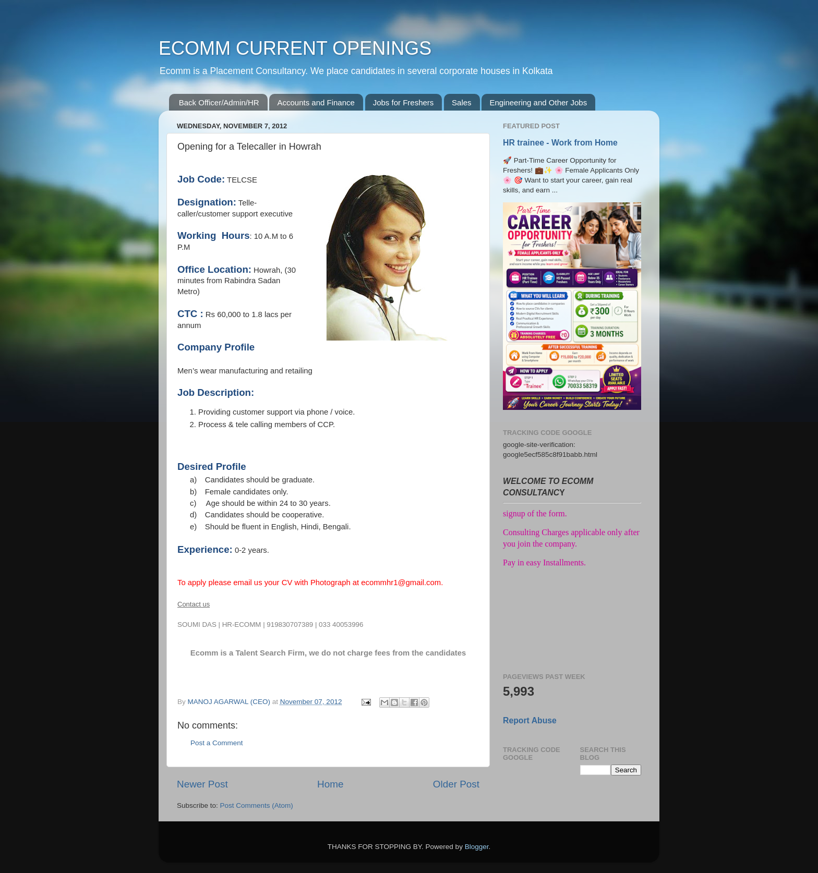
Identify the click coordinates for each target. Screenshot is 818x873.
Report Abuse (530, 720)
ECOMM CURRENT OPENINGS (295, 48)
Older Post (456, 784)
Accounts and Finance (315, 102)
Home (330, 784)
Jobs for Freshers (403, 102)
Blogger (477, 847)
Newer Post (202, 784)
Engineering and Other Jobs (538, 102)
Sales (462, 102)
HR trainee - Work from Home (560, 142)
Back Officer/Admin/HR (219, 102)
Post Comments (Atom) (256, 805)
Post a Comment (216, 743)
